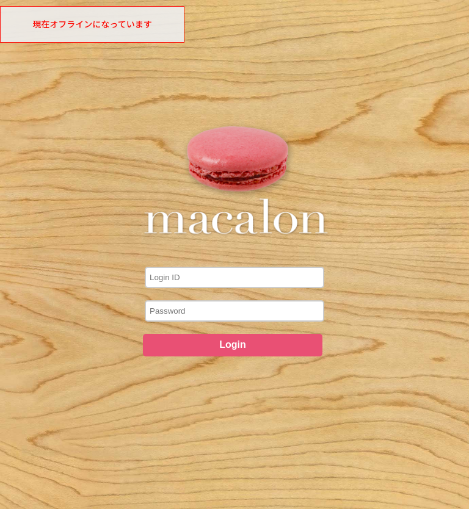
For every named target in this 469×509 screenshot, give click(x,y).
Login (232, 344)
